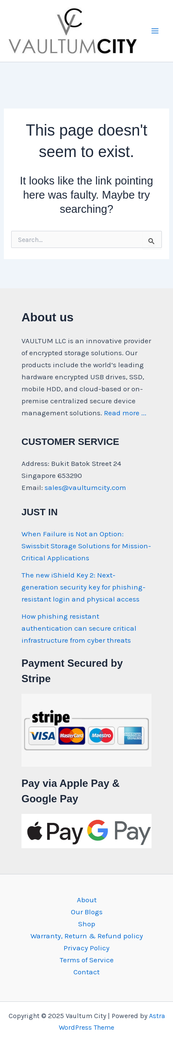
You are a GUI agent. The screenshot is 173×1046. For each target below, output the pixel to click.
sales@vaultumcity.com (85, 487)
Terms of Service (87, 959)
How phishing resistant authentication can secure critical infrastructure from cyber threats (79, 628)
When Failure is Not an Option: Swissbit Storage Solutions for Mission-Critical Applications (86, 545)
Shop (86, 923)
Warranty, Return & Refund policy (86, 935)
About (87, 899)
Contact (86, 971)
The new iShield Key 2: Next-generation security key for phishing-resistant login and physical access (83, 587)
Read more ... (125, 412)
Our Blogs (87, 911)
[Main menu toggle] (155, 30)
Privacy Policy (86, 947)
